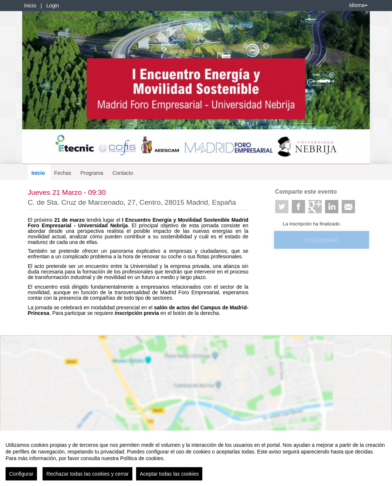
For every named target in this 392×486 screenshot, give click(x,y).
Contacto (122, 173)
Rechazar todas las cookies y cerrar (87, 474)
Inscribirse (321, 240)
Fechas (62, 173)
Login (52, 6)
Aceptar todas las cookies (169, 474)
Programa (91, 173)
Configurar (21, 474)
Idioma (358, 5)
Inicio (30, 6)
